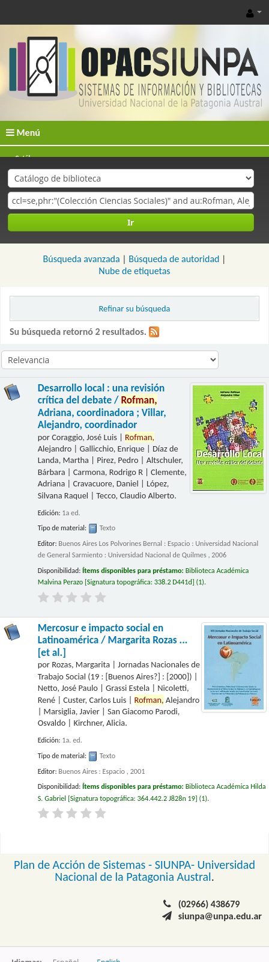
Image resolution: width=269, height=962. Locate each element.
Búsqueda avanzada (81, 259)
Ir (130, 222)
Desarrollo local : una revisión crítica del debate (102, 406)
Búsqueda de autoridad (173, 259)
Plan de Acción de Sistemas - (84, 864)
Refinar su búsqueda (135, 308)
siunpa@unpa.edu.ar (220, 916)
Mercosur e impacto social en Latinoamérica (113, 640)
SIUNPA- (176, 864)
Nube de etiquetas (134, 271)
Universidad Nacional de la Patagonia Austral (155, 870)
